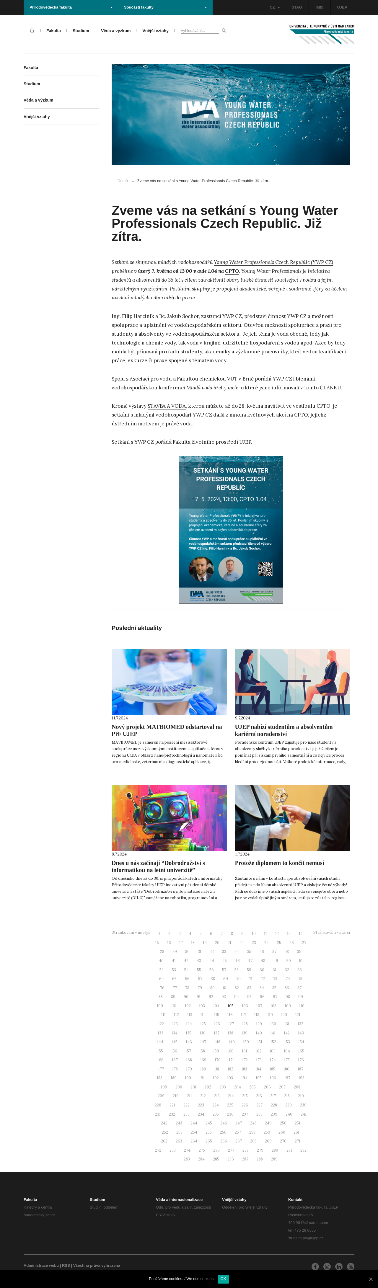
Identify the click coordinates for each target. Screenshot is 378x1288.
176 (301, 1059)
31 (199, 951)
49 (275, 960)
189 (174, 1077)
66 (187, 978)
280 (275, 1150)
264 (193, 1141)
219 (301, 1095)
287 (245, 1159)
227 (259, 1105)
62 (287, 969)
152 (273, 1041)
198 (301, 1077)
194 (244, 1077)
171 (231, 1059)
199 (164, 1087)
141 (273, 1033)
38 (287, 951)
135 (188, 1033)
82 (237, 987)
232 (172, 1114)
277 (231, 1150)
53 (174, 969)
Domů (123, 181)
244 (193, 1123)
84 (262, 987)
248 (253, 1123)
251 (297, 1123)
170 (218, 1059)
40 (161, 960)
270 (283, 1141)
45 (224, 960)
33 (224, 951)
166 (160, 1059)
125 (203, 1023)
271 (297, 1141)
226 (245, 1105)
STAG (297, 7)
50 (288, 960)
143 (301, 1033)
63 (299, 969)
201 (193, 1087)
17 (181, 942)
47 (250, 960)
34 (236, 951)
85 (274, 987)
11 (265, 933)
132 (300, 1023)
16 (169, 942)
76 (162, 987)
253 (179, 1132)
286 (230, 1159)
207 (282, 1087)
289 (274, 1159)
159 (216, 1051)
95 (249, 996)
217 (273, 1095)
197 (287, 1077)
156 (174, 1051)
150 (246, 1041)
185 (272, 1069)
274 (187, 1150)
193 (230, 1077)
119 (270, 1014)
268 (253, 1141)
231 (158, 1114)
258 (252, 1132)
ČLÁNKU (330, 387)
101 (174, 1005)
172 (245, 1059)
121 (297, 1014)
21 (229, 942)
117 (243, 1014)
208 (297, 1087)
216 (259, 1095)
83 (249, 987)
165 (301, 1051)
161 (244, 1051)
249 (268, 1123)
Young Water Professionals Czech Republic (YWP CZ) (273, 262)
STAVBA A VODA (167, 406)
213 (217, 1095)
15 (157, 942)
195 (259, 1077)
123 (175, 1023)
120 (284, 1014)
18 (193, 942)
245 (209, 1123)
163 (273, 1051)
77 (175, 987)
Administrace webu (41, 1265)
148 (217, 1041)
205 (252, 1087)
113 (189, 1014)
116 (230, 1014)
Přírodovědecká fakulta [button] (71, 7)
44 (211, 960)
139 (244, 1033)
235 (216, 1114)
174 (273, 1059)
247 (238, 1123)
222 (186, 1105)
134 (174, 1033)
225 (230, 1105)
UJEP (342, 7)
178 (175, 1069)
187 (300, 1069)
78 (187, 987)
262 (164, 1141)
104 (216, 1005)
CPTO (232, 271)
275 (202, 1150)
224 (215, 1105)
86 (287, 987)
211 (189, 1095)
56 (211, 969)
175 (287, 1059)
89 (173, 996)
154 (301, 1041)
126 (217, 1023)
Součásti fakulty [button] (165, 7)
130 (273, 1023)
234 (201, 1114)
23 (254, 942)
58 (236, 969)
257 (238, 1132)
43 (199, 960)
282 (303, 1150)
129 (259, 1023)
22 (241, 942)
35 (249, 951)
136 (203, 1033)
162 (258, 1051)
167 (175, 1059)
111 (163, 1014)
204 (237, 1087)
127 (231, 1023)
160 (230, 1051)
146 (189, 1041)
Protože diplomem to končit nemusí (279, 863)
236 (230, 1114)
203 (222, 1087)
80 (212, 987)
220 (158, 1105)
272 (158, 1150)
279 (260, 1150)
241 (304, 1114)
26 (291, 942)
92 (211, 996)
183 (244, 1069)
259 (267, 1132)
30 (187, 951)
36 (262, 951)
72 (263, 978)
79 (200, 987)
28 (162, 951)
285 (216, 1159)
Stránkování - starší (331, 932)
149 (232, 1041)
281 (289, 1150)
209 (161, 1095)
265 (209, 1141)
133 (160, 1033)
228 (274, 1105)
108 (273, 1005)
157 (188, 1051)
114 (203, 1014)
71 (250, 978)
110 (301, 1005)
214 (231, 1095)
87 (299, 987)
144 (160, 1041)
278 (245, 1150)
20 (217, 942)
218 (287, 1095)
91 (199, 996)
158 (202, 1051)
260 (281, 1132)
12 (277, 933)
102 (188, 1005)
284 (201, 1159)
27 (304, 942)
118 (256, 1014)
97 (275, 996)
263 (179, 1141)
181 (216, 1069)
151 (259, 1041)
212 (203, 1095)
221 (172, 1105)
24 (266, 942)
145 (174, 1041)
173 (259, 1059)
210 (176, 1095)
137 (216, 1033)
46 (237, 960)
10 (254, 933)
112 (176, 1014)
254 (194, 1132)
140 (259, 1033)
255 (209, 1132)
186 (286, 1069)
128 (245, 1023)
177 (161, 1069)
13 (289, 933)
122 (161, 1023)
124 (189, 1023)
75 (300, 978)
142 (287, 1033)
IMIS (320, 7)
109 (288, 1005)
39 (299, 951)
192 (216, 1077)
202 (208, 1087)
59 (249, 969)
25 (279, 942)
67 (200, 978)
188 (159, 1077)
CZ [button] (275, 7)
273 (173, 1150)
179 (189, 1069)
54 (186, 969)
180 (203, 1069)
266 (223, 1141)
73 (275, 978)
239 (274, 1114)
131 (286, 1023)
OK (223, 1278)
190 (188, 1077)
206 (267, 1087)
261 (296, 1132)
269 (268, 1141)
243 (179, 1123)
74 (288, 978)
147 (203, 1041)
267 (238, 1141)
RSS (66, 1265)
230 (303, 1105)
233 (186, 1114)
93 (223, 996)
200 (178, 1087)
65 (174, 978)
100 (160, 1005)
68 (213, 978)
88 (161, 996)
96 (262, 996)
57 (224, 969)
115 (216, 1014)
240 (289, 1114)
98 (288, 996)
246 (223, 1123)
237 (245, 1114)
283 (187, 1159)
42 (186, 960)
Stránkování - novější (131, 932)
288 (260, 1159)
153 (287, 1041)
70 (238, 978)
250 (283, 1123)
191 (202, 1077)
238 (259, 1114)
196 (273, 1077)
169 (203, 1059)
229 (288, 1105)
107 (259, 1005)
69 (225, 978)
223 (201, 1105)
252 (165, 1132)
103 (202, 1005)
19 (205, 942)
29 (174, 951)
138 (230, 1033)
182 (230, 1069)
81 (225, 987)
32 (212, 951)
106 (245, 1005)
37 (274, 951)
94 (236, 996)
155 (160, 1051)
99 (300, 996)
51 (301, 960)
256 (223, 1132)
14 (301, 933)
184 (258, 1069)
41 (174, 960)
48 (263, 960)
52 (161, 969)
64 (161, 978)
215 (245, 1095)
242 (164, 1123)
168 (189, 1059)
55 (199, 969)
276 (216, 1150)
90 (186, 996)
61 (274, 969)
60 (262, 969)
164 (287, 1051)
